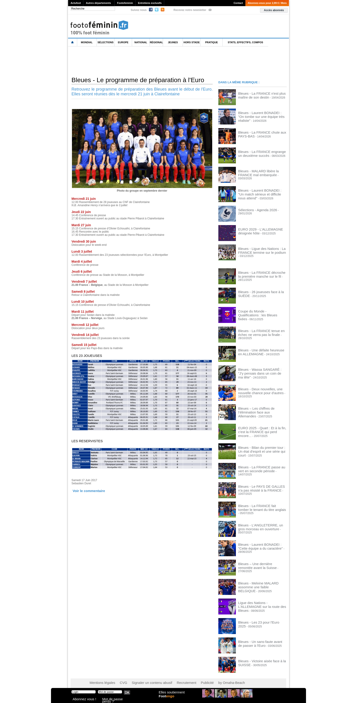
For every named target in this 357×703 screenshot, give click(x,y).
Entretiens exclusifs (150, 3)
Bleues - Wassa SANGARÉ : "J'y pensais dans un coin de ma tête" (258, 370)
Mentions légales (100, 680)
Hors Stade (192, 42)
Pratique (211, 42)
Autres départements (98, 3)
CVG (118, 680)
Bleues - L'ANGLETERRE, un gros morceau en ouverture (259, 525)
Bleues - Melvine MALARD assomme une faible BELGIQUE (260, 583)
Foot (168, 700)
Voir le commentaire (86, 490)
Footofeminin (125, 3)
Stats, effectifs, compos (245, 42)
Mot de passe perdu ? (114, 699)
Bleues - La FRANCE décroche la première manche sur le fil (258, 273)
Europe (123, 42)
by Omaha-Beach (207, 680)
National (141, 42)
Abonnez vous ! (81, 699)
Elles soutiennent (171, 695)
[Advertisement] (151, 61)
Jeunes (173, 42)
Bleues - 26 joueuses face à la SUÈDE (261, 291)
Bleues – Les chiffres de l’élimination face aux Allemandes (260, 409)
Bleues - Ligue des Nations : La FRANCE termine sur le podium (257, 249)
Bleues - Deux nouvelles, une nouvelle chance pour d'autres (261, 389)
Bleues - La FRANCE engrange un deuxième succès (259, 153)
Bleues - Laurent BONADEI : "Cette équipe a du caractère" (259, 544)
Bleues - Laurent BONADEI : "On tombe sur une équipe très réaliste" (262, 114)
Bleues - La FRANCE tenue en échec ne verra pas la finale (260, 331)
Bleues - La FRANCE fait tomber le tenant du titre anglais (259, 505)
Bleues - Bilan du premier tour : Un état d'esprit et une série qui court (261, 447)
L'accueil (72, 42)
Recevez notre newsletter (189, 10)
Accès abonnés (274, 10)
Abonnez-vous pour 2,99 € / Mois (267, 3)
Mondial (86, 42)
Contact (238, 3)
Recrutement (170, 680)
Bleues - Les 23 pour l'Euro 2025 (258, 620)
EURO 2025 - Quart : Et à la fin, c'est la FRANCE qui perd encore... (262, 428)
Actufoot (76, 3)
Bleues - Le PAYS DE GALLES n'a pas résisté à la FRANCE (261, 486)
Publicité (187, 680)
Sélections (105, 42)
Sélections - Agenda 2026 (253, 209)
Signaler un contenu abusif (141, 680)
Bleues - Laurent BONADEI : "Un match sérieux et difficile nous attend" (262, 191)
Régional (156, 42)
